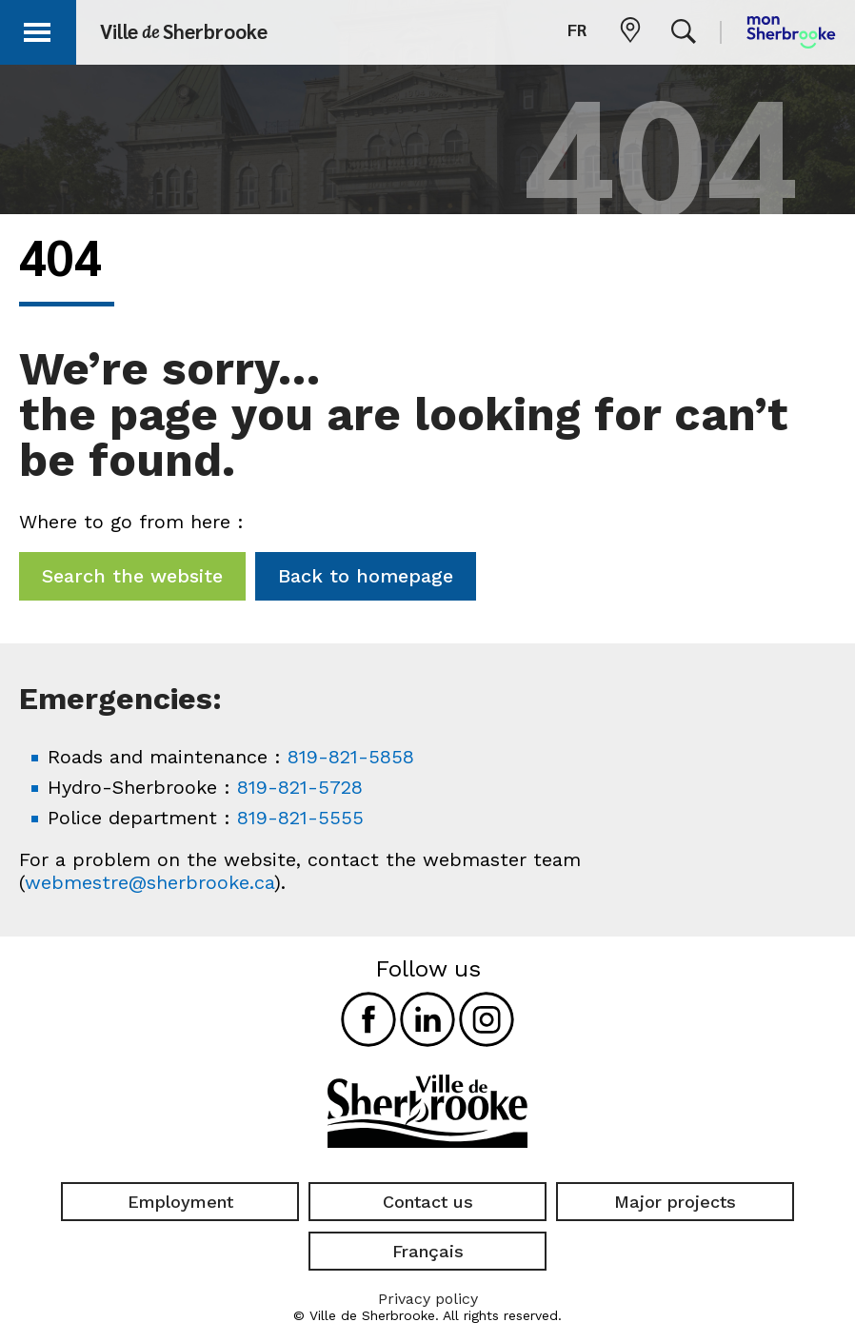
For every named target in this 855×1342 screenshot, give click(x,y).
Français (428, 1251)
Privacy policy (428, 1299)
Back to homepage (365, 575)
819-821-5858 (351, 756)
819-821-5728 (300, 787)
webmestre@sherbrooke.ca (149, 882)
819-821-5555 (300, 817)
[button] (40, 29)
